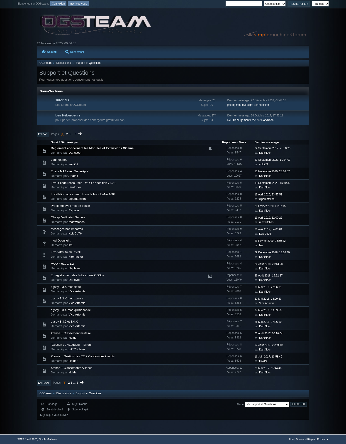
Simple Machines (48, 439)
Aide (291, 439)
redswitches (77, 222)
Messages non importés (67, 229)
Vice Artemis (77, 291)
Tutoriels (62, 100)
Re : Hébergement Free (241, 120)
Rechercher (74, 52)
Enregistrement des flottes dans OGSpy (77, 275)
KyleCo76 (75, 233)
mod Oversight (61, 240)
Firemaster (76, 256)
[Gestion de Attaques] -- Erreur (71, 344)
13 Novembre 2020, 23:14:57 (272, 171)
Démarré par (70, 142)
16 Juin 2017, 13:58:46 (268, 356)
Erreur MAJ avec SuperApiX (70, 171)
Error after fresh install (65, 252)
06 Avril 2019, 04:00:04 (268, 229)
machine (264, 104)
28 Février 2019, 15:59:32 (269, 240)
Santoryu (75, 187)
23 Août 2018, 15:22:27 (268, 275)
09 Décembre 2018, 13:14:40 (272, 252)
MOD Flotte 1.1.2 (62, 263)
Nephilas (74, 268)
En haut (43, 382)
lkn (71, 245)
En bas (43, 134)
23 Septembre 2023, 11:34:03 (272, 159)
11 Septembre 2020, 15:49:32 (272, 183)
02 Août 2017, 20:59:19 (268, 345)
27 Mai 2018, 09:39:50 (267, 310)
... (73, 134)
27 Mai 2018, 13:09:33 (267, 298)
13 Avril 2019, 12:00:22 (268, 217)
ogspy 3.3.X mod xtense (67, 298)
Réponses (229, 142)
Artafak (73, 176)
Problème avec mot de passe (70, 205)
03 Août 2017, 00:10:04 (268, 333)
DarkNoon (267, 120)
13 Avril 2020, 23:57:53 (268, 194)
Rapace (74, 210)
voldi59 (73, 164)
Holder (73, 337)
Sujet (54, 142)
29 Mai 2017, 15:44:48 (267, 368)
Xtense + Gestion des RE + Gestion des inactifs (83, 356)
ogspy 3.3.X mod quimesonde (71, 310)
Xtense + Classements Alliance (71, 368)
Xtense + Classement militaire (71, 333)
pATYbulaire (77, 349)
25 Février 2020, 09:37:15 (269, 206)
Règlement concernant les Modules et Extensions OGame (92, 148)
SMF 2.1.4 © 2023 (27, 439)
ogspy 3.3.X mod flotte (66, 287)
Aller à (240, 404)
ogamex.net (59, 159)
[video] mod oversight (240, 104)
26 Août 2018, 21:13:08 (268, 264)
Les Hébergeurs (67, 115)
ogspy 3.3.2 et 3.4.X (64, 321)
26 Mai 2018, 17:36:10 (267, 321)
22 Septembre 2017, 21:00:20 (272, 148)
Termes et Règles (305, 439)
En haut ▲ (323, 439)
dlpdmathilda (77, 198)
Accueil (49, 52)
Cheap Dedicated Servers (68, 217)
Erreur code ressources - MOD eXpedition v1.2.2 (83, 183)
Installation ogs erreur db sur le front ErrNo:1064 (83, 194)
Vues (242, 142)
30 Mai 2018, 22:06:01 (267, 287)
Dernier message (266, 142)
